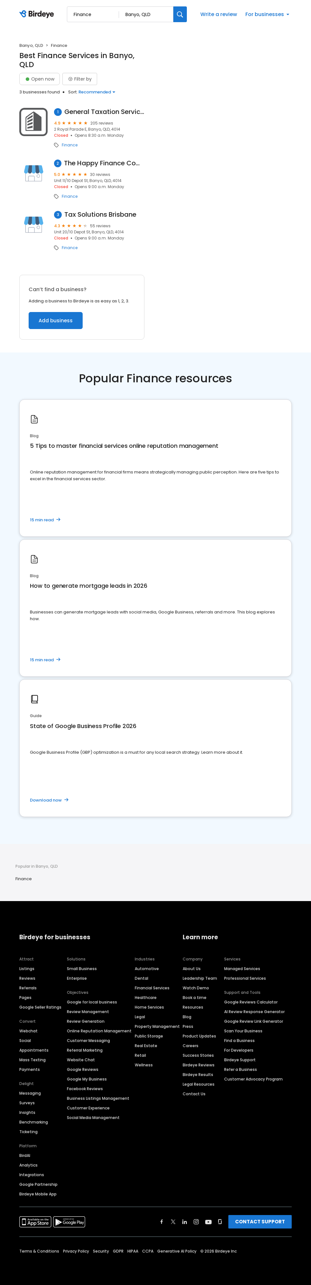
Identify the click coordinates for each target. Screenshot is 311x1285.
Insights (27, 1112)
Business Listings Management (98, 1098)
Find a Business (239, 1040)
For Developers (238, 1050)
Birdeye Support (240, 1060)
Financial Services (152, 988)
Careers (190, 1045)
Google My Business (87, 1079)
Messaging (30, 1093)
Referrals (28, 988)
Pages (25, 997)
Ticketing (28, 1131)
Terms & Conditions (39, 1251)
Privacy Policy (76, 1251)
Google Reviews (82, 1069)
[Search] (180, 14)
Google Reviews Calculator (251, 1002)
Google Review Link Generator (253, 1021)
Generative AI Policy (177, 1251)
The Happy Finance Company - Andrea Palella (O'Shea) (104, 163)
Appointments (34, 1050)
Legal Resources (199, 1084)
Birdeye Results (198, 1074)
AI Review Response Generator (254, 1011)
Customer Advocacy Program (253, 1079)
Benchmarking (33, 1122)
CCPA (147, 1251)
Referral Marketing (85, 1050)
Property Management (157, 1026)
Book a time (194, 997)
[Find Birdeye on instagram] (196, 1222)
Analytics (28, 1165)
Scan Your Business (243, 1031)
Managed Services (242, 968)
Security (101, 1251)
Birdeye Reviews (199, 1065)
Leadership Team (200, 978)
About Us (192, 968)
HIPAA (132, 1251)
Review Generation (86, 1021)
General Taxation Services (104, 112)
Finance (70, 145)
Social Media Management (93, 1117)
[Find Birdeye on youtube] (208, 1222)
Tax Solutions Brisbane (100, 215)
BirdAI (24, 1155)
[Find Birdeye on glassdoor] (220, 1222)
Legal (140, 1017)
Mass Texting (32, 1060)
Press (188, 1026)
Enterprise (77, 978)
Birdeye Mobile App (38, 1194)
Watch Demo (196, 988)
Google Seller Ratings (40, 1007)
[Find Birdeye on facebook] (161, 1222)
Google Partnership (38, 1184)
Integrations (31, 1174)
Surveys (27, 1103)
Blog (187, 1017)
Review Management (88, 1011)
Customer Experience (88, 1108)
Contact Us (194, 1094)
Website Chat (81, 1060)
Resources (193, 1007)
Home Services (149, 1007)
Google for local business (92, 1002)
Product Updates (199, 1036)
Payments (29, 1069)
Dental (141, 978)
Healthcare (146, 997)
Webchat (28, 1031)
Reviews (27, 978)
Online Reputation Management (99, 1031)
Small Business (82, 968)
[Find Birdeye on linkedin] (184, 1222)
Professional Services (245, 978)
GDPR (118, 1251)
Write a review (218, 14)
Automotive (147, 968)
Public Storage (149, 1036)
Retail (140, 1055)
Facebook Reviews (85, 1088)
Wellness (144, 1065)
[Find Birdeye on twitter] (173, 1222)
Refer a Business (240, 1069)
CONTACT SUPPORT (260, 1221)
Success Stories (198, 1055)
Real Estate (146, 1045)
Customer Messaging (88, 1040)
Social (25, 1040)
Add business (56, 320)
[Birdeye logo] (37, 14)
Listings (26, 968)
